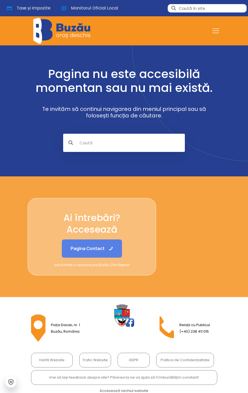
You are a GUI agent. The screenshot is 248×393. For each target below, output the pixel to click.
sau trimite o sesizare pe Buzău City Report (92, 264)
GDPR (133, 360)
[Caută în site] (207, 8)
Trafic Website (95, 360)
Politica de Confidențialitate (185, 360)
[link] (124, 316)
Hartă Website (52, 360)
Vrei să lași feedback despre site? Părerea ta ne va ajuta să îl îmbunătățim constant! (124, 377)
